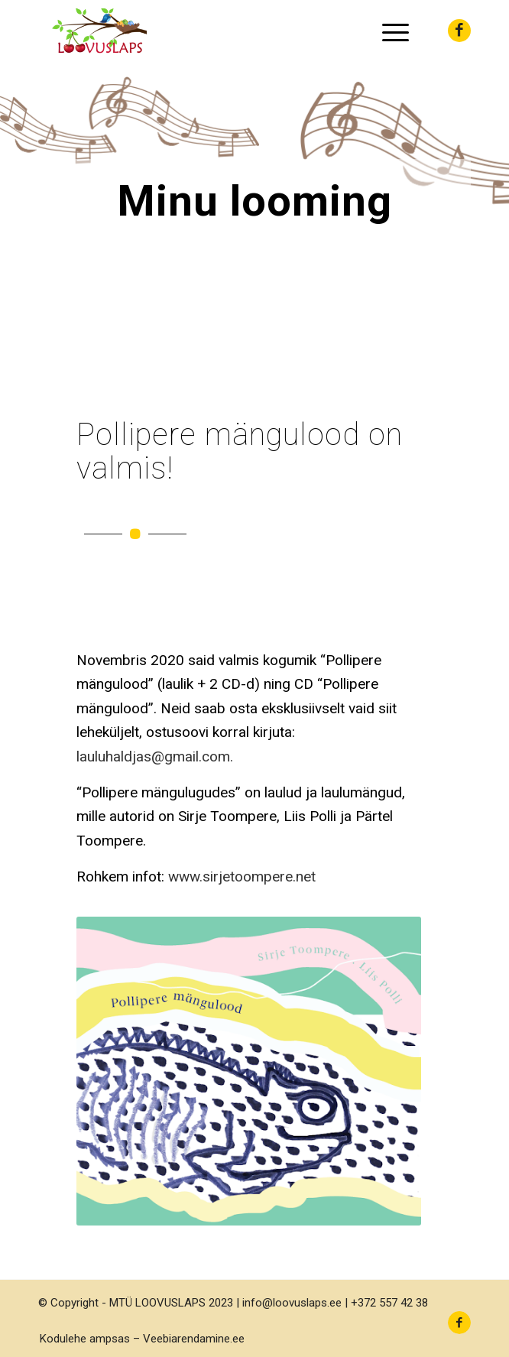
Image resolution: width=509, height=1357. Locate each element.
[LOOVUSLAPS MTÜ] (211, 30)
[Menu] (388, 30)
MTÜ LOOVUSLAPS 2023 (171, 1303)
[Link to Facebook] (459, 30)
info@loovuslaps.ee (292, 1303)
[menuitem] (388, 30)
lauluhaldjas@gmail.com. (154, 756)
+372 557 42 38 (389, 1303)
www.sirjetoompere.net (242, 876)
